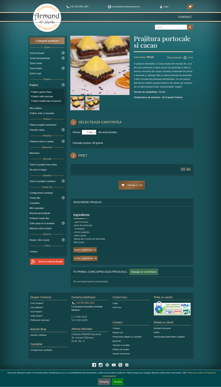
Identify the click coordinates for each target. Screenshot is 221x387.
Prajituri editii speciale (42, 96)
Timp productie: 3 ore (180, 57)
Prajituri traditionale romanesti (46, 101)
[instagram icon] (101, 365)
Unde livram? (36, 316)
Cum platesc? (36, 307)
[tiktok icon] (127, 365)
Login (164, 6)
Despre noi (118, 332)
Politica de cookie (121, 349)
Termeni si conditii (121, 345)
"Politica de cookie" (195, 373)
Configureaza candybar (41, 193)
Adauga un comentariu (143, 271)
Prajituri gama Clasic (41, 92)
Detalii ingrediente (84, 258)
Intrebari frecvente (162, 328)
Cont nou (117, 307)
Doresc (77, 132)
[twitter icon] (120, 365)
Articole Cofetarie (38, 335)
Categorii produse (47, 40)
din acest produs (107, 132)
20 (183, 169)
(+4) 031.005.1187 (83, 303)
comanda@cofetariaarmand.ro (124, 6)
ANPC (157, 332)
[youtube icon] (114, 365)
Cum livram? (36, 311)
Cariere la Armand (121, 353)
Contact (185, 16)
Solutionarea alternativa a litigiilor (169, 336)
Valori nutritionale (83, 250)
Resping (104, 381)
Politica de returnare (39, 320)
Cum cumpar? (37, 303)
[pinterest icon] (107, 365)
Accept (117, 381)
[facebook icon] (94, 365)
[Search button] (190, 27)
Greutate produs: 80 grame (88, 143)
